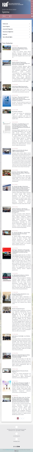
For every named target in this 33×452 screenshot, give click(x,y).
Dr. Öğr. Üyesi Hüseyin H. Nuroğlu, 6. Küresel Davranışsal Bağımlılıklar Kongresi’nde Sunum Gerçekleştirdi (21, 384)
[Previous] (16, 418)
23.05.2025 (15, 395)
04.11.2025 (15, 248)
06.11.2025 (15, 206)
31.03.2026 (15, 60)
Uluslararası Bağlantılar (16, 31)
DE (31, 3)
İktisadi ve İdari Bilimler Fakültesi (10, 9)
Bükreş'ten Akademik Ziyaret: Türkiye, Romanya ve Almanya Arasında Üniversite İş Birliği (21, 356)
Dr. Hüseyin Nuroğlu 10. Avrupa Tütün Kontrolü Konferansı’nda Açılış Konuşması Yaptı (21, 233)
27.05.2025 (15, 381)
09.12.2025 (15, 170)
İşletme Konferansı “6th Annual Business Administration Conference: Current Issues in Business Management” (21, 210)
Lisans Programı (16, 26)
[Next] (23, 418)
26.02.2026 (15, 95)
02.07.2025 (15, 306)
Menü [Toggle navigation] (7, 16)
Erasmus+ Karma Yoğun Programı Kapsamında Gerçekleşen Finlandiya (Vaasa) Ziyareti (21, 173)
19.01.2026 (15, 122)
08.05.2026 (15, 46)
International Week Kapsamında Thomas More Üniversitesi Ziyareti (20, 87)
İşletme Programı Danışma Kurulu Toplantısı (20, 371)
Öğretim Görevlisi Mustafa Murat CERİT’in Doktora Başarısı (20, 151)
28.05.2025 (15, 369)
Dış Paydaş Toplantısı (17, 111)
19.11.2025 (14, 184)
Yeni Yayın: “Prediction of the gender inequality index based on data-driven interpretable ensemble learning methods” (21, 251)
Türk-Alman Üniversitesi (10, 449)
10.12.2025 (15, 148)
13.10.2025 (15, 273)
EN (31, 1)
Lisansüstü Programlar (16, 29)
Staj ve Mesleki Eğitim (16, 37)
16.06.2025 (15, 334)
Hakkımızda (16, 24)
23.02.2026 (15, 109)
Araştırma (16, 34)
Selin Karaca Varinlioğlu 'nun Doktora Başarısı (21, 336)
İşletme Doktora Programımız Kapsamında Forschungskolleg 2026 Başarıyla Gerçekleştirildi (21, 63)
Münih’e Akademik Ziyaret (18, 308)
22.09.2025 (15, 292)
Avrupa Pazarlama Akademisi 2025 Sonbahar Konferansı (20, 294)
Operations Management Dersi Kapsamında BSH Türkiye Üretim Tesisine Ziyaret (20, 49)
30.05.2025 (15, 353)
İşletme (5, 12)
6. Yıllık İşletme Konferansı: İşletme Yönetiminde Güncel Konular (20, 275)
